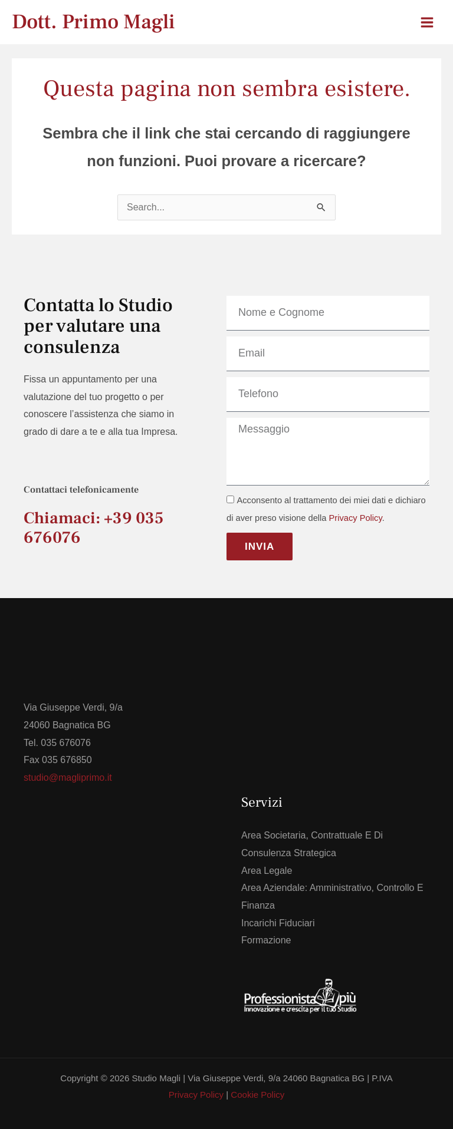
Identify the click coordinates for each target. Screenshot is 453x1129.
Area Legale (266, 871)
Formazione (266, 940)
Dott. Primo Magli (93, 22)
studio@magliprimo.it (68, 778)
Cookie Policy (257, 1095)
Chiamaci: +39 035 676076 (93, 527)
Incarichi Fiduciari (277, 923)
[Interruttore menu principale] (427, 22)
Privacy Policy (355, 518)
